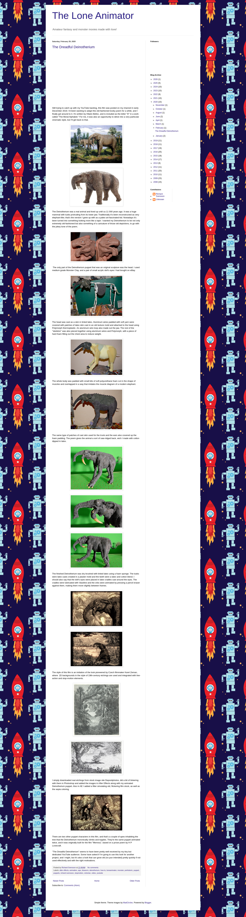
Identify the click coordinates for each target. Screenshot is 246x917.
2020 (155, 102)
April (158, 120)
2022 (155, 94)
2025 (155, 83)
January (159, 136)
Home (96, 881)
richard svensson (67, 873)
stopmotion (79, 873)
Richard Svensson (160, 195)
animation (73, 870)
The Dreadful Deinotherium (73, 47)
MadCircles (128, 903)
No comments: (93, 867)
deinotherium (94, 870)
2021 (155, 98)
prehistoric (129, 870)
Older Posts (135, 881)
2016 (155, 152)
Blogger (148, 903)
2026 (155, 79)
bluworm (85, 870)
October (159, 109)
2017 (155, 148)
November (160, 105)
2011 (155, 171)
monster (121, 870)
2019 (155, 140)
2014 (155, 159)
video (94, 873)
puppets (56, 873)
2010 (155, 174)
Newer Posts (58, 881)
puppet (136, 870)
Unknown (160, 199)
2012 (155, 167)
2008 (155, 182)
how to (103, 870)
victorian (87, 873)
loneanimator (112, 870)
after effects (64, 870)
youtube (100, 873)
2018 (155, 144)
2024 (155, 87)
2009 (155, 178)
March (159, 124)
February (160, 128)
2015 (155, 156)
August (159, 113)
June (158, 116)
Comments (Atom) (72, 885)
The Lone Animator (93, 15)
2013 (155, 163)
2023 (155, 90)
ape (79, 870)
